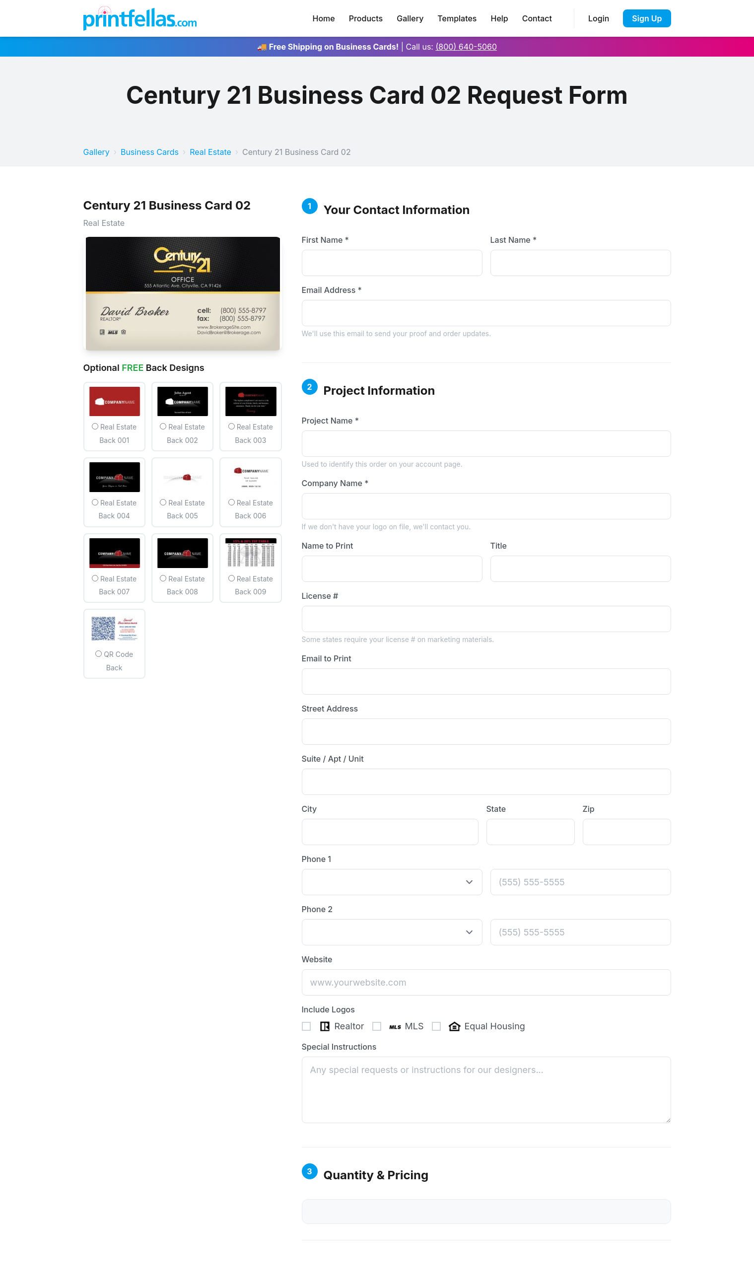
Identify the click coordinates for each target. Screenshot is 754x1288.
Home (324, 18)
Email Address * (332, 290)
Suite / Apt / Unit (333, 759)
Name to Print (327, 546)
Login (598, 18)
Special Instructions (339, 1047)
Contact (537, 18)
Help (499, 18)
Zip (589, 809)
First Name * (325, 240)
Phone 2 (317, 909)
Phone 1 (316, 859)
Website (317, 959)
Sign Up (647, 18)
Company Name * (335, 483)
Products (366, 18)
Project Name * (330, 421)
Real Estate (210, 152)
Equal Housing (478, 1026)
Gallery (410, 18)
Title (498, 546)
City (309, 809)
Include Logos (328, 1009)
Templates (457, 18)
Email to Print (326, 658)
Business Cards (150, 152)
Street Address (330, 709)
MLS (398, 1026)
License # (320, 596)
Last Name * (513, 240)
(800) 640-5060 (466, 47)
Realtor (333, 1026)
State (496, 809)
